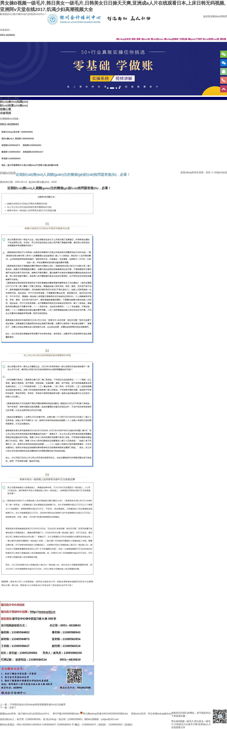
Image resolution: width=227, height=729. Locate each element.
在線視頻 (5, 113)
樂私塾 (223, 39)
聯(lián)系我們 (220, 16)
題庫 (139, 39)
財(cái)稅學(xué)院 (211, 39)
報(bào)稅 (145, 39)
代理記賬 (183, 39)
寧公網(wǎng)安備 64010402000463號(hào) (105, 713)
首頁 (208, 172)
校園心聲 (5, 109)
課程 (134, 39)
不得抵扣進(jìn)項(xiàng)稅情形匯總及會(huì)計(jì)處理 (37, 704)
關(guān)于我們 (195, 39)
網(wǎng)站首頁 (123, 39)
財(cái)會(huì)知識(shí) (14, 101)
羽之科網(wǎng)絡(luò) (159, 713)
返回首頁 (208, 16)
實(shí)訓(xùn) (157, 39)
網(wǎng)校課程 (171, 39)
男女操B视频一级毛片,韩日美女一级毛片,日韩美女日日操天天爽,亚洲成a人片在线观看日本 (191, 724)
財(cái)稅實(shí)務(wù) (14, 105)
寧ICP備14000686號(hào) (66, 713)
